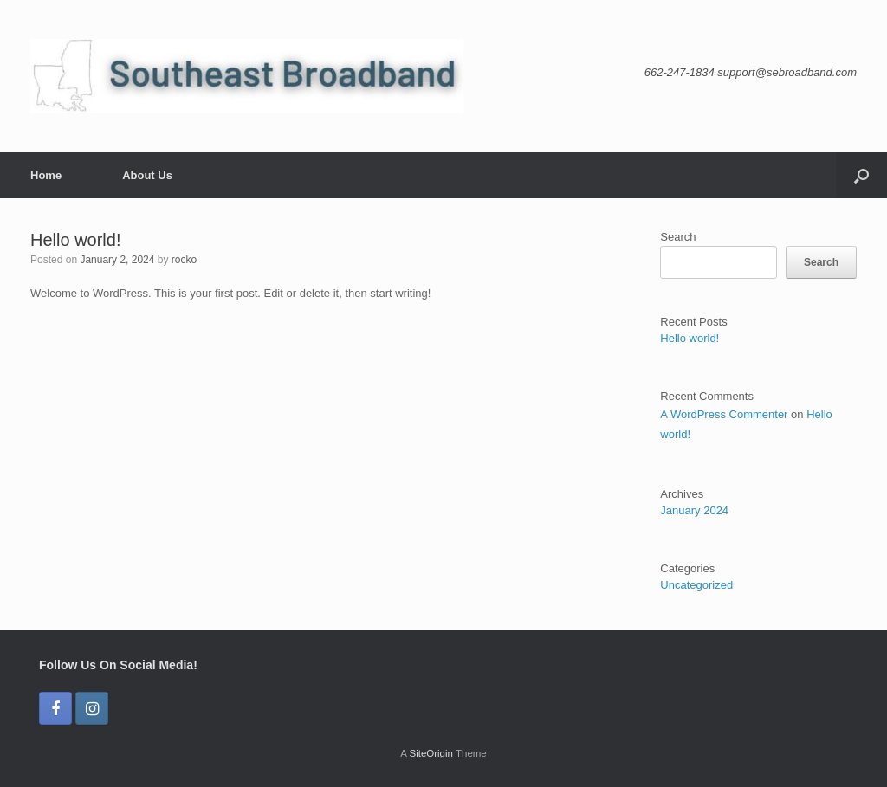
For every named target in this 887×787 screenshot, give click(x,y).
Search (678, 236)
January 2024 (694, 510)
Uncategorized (696, 584)
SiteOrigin (431, 753)
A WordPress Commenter (723, 414)
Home (46, 175)
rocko (184, 260)
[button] (861, 175)
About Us (147, 175)
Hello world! (75, 239)
